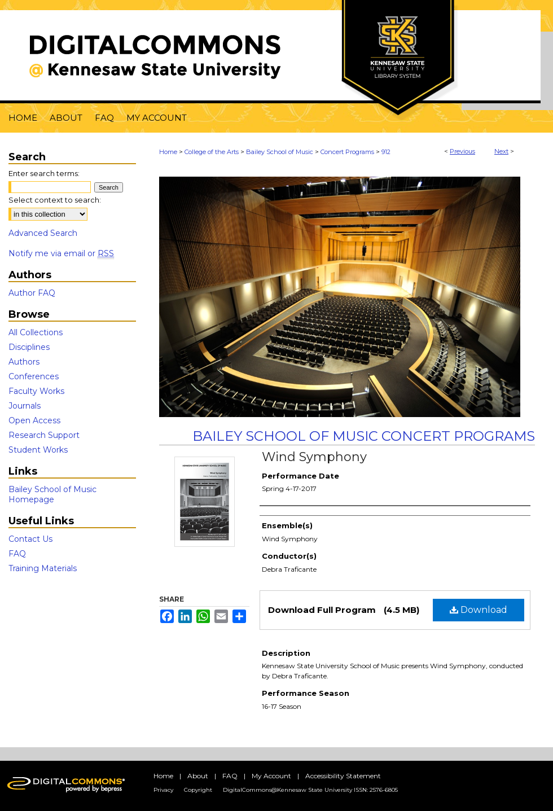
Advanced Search (42, 233)
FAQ (17, 554)
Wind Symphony (314, 456)
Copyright (198, 790)
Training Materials (42, 568)
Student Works (38, 450)
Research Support (44, 435)
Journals (24, 406)
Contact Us (30, 539)
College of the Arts (212, 152)
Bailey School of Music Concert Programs (363, 436)
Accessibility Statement (343, 775)
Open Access (34, 420)
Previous (462, 151)
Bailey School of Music (279, 152)
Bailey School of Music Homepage (52, 494)
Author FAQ (31, 293)
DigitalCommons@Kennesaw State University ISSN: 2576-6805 (310, 790)
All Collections (35, 332)
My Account (271, 775)
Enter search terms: (44, 173)
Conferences (33, 376)
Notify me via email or (61, 253)
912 (385, 152)
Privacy (163, 790)
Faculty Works (36, 391)
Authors (24, 362)
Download (478, 609)
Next (501, 151)
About (197, 775)
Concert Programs (347, 152)
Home (168, 152)
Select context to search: (54, 199)
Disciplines (29, 347)
